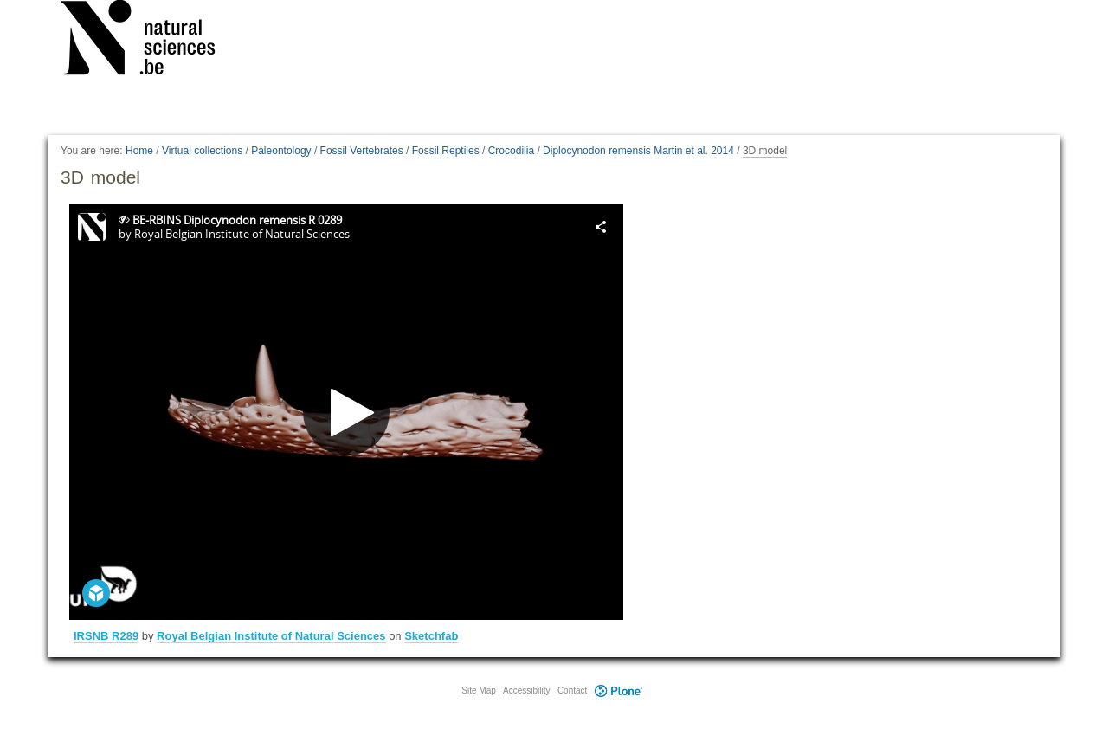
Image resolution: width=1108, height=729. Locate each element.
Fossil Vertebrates (361, 151)
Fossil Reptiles (446, 151)
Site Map (478, 690)
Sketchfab (431, 635)
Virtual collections (202, 151)
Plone (618, 690)
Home (139, 151)
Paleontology (281, 151)
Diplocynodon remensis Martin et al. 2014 (638, 151)
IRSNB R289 (106, 635)
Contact (572, 690)
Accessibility (526, 690)
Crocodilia (511, 151)
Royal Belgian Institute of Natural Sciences (271, 635)
